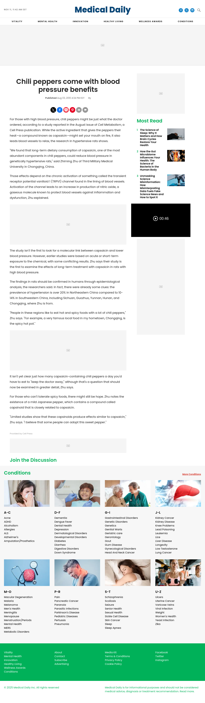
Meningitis (10, 612)
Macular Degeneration (18, 597)
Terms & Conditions (117, 656)
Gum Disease (113, 545)
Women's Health (165, 616)
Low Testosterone (166, 549)
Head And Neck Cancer (120, 552)
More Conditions (191, 474)
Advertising (61, 664)
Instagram (162, 660)
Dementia (60, 518)
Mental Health (13, 624)
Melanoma (11, 605)
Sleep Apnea (113, 628)
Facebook (161, 652)
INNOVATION (80, 21)
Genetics (110, 525)
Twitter (159, 656)
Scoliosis (110, 601)
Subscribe (60, 660)
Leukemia (161, 533)
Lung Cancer (163, 552)
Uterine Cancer (165, 601)
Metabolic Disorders (16, 632)
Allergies (9, 529)
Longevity (161, 545)
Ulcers (159, 597)
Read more (187, 691)
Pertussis (60, 620)
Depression (61, 529)
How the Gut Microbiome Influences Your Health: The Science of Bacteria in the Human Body (150, 161)
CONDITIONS (185, 21)
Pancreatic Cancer (66, 601)
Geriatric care (113, 533)
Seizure (109, 605)
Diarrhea (60, 545)
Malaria (9, 601)
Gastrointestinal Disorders (121, 518)
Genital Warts (113, 529)
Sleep (108, 624)
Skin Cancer (112, 620)
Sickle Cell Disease (116, 616)
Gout (108, 541)
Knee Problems (164, 525)
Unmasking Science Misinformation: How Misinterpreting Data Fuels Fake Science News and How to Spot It (152, 186)
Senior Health (113, 608)
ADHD (7, 522)
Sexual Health (113, 612)
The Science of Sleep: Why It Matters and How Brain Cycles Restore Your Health (151, 137)
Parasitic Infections (66, 608)
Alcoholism (11, 525)
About (58, 652)
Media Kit (111, 652)
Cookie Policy (113, 664)
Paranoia (60, 605)
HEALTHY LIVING (113, 21)
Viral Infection (164, 608)
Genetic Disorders (116, 522)
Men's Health (12, 608)
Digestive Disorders (66, 549)
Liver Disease (163, 541)
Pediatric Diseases (66, 616)
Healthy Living (13, 664)
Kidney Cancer (164, 518)
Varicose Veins (164, 605)
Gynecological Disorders (120, 549)
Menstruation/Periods (18, 620)
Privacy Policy (113, 660)
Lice (157, 537)
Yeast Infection (164, 620)
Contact (59, 656)
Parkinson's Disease (66, 612)
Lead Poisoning (165, 529)
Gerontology (113, 537)
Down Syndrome (64, 552)
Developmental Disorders (70, 537)
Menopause (11, 616)
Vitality (8, 652)
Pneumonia (61, 624)
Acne (7, 518)
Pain (57, 597)
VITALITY (17, 21)
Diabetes (60, 541)
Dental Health (63, 525)
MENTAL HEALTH (47, 21)
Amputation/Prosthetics (19, 541)
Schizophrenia (114, 597)
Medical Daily (103, 10)
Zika (157, 624)
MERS (7, 628)
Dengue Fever (63, 522)
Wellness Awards (151, 21)
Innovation (11, 660)
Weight (159, 612)
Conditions (17, 473)
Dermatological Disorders (70, 533)
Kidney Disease (165, 522)
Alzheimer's (11, 537)
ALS (6, 533)
